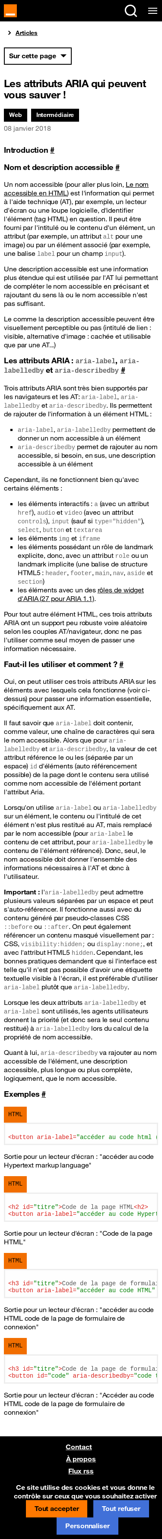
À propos (81, 1458)
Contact (79, 1446)
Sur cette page (32, 55)
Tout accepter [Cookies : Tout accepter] (57, 1508)
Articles (27, 33)
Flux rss (80, 1471)
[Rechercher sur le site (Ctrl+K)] (131, 11)
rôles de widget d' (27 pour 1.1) (81, 594)
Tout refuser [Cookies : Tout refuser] (121, 1508)
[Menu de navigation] (151, 11)
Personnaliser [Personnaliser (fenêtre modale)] (87, 1525)
